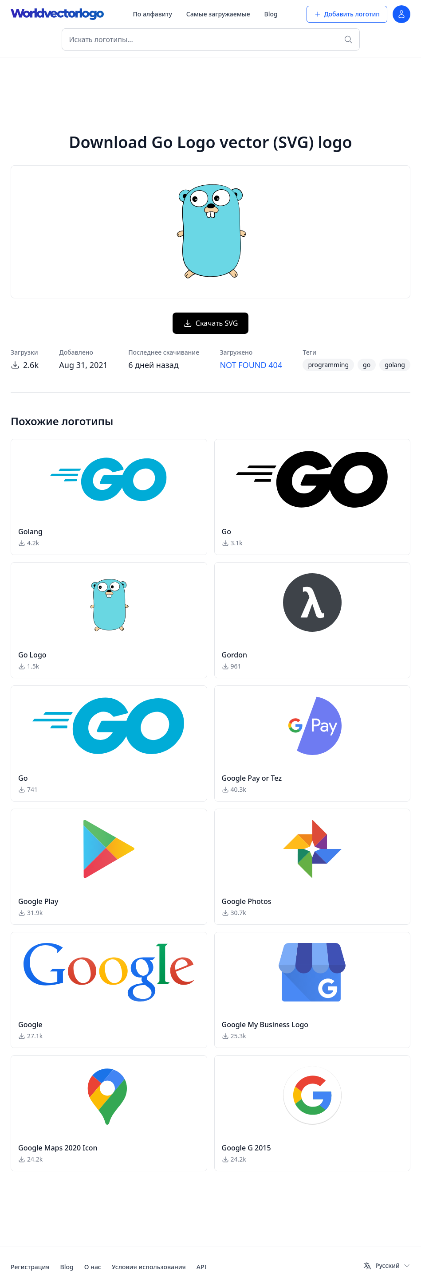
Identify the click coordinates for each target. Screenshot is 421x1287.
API (202, 1267)
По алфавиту (152, 14)
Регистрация (30, 1267)
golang (395, 364)
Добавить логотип (347, 14)
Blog (271, 14)
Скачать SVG (210, 323)
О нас (92, 1267)
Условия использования (149, 1267)
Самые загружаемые (218, 14)
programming (328, 364)
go (366, 364)
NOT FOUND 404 (251, 365)
